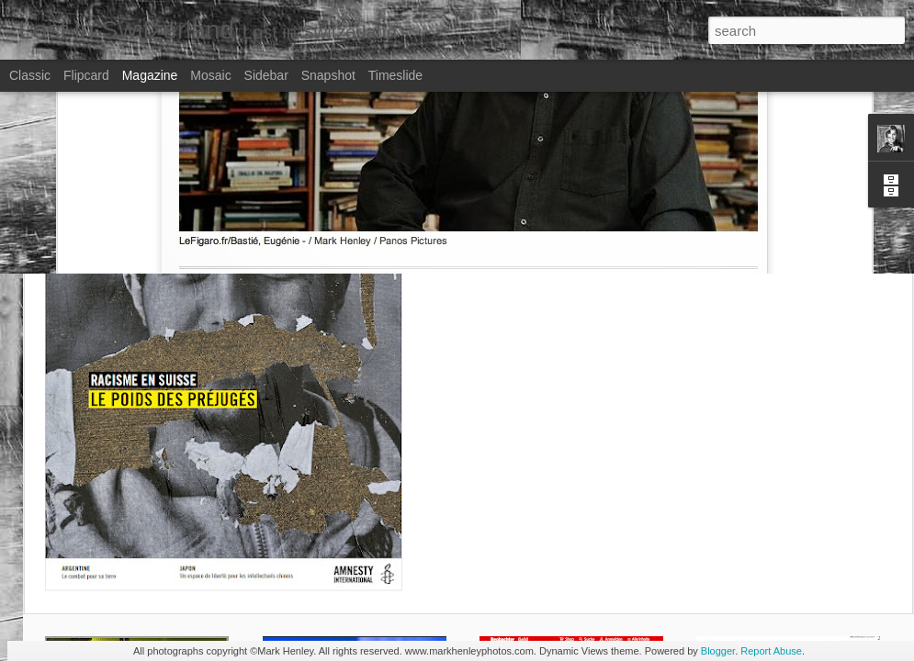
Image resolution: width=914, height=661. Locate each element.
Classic (30, 75)
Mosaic (210, 75)
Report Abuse (771, 650)
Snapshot (328, 75)
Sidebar (266, 75)
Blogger (718, 650)
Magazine (150, 75)
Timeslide (395, 75)
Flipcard (86, 75)
